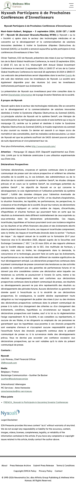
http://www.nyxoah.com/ (44, 146)
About (4, 465)
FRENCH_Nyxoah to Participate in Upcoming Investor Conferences (35, 402)
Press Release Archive (20, 465)
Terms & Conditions (65, 465)
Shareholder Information (20, 95)
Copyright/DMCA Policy (25, 471)
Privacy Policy (45, 471)
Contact (58, 471)
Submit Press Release (43, 465)
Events (68, 75)
